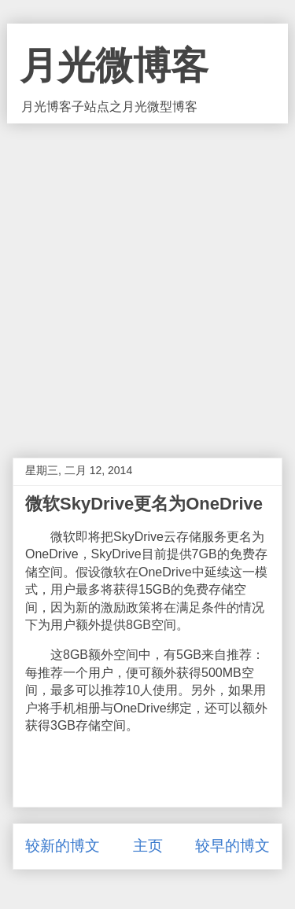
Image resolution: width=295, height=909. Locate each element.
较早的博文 (232, 845)
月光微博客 (114, 65)
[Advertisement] (147, 278)
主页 (148, 845)
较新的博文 (62, 845)
